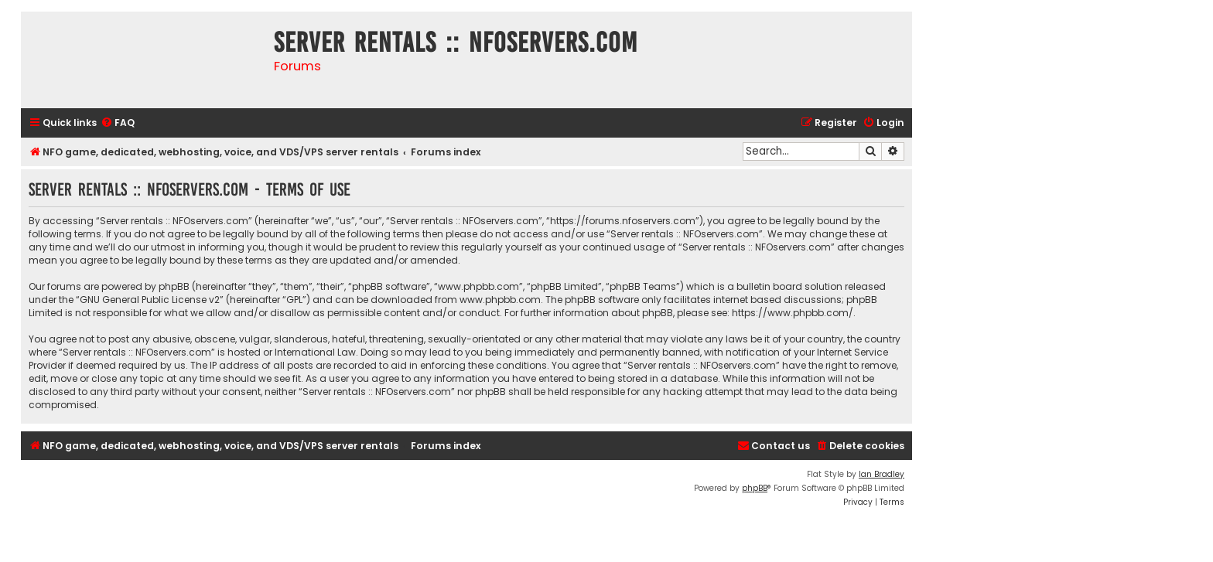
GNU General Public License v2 (150, 299)
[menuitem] (118, 123)
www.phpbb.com (500, 299)
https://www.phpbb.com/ (792, 312)
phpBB (754, 488)
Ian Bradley (881, 474)
